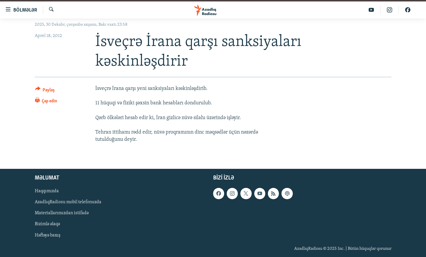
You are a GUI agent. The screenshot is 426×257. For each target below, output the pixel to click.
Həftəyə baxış (48, 235)
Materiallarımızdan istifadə (62, 213)
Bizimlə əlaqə (47, 224)
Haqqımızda (47, 191)
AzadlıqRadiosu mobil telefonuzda (68, 202)
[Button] (45, 91)
